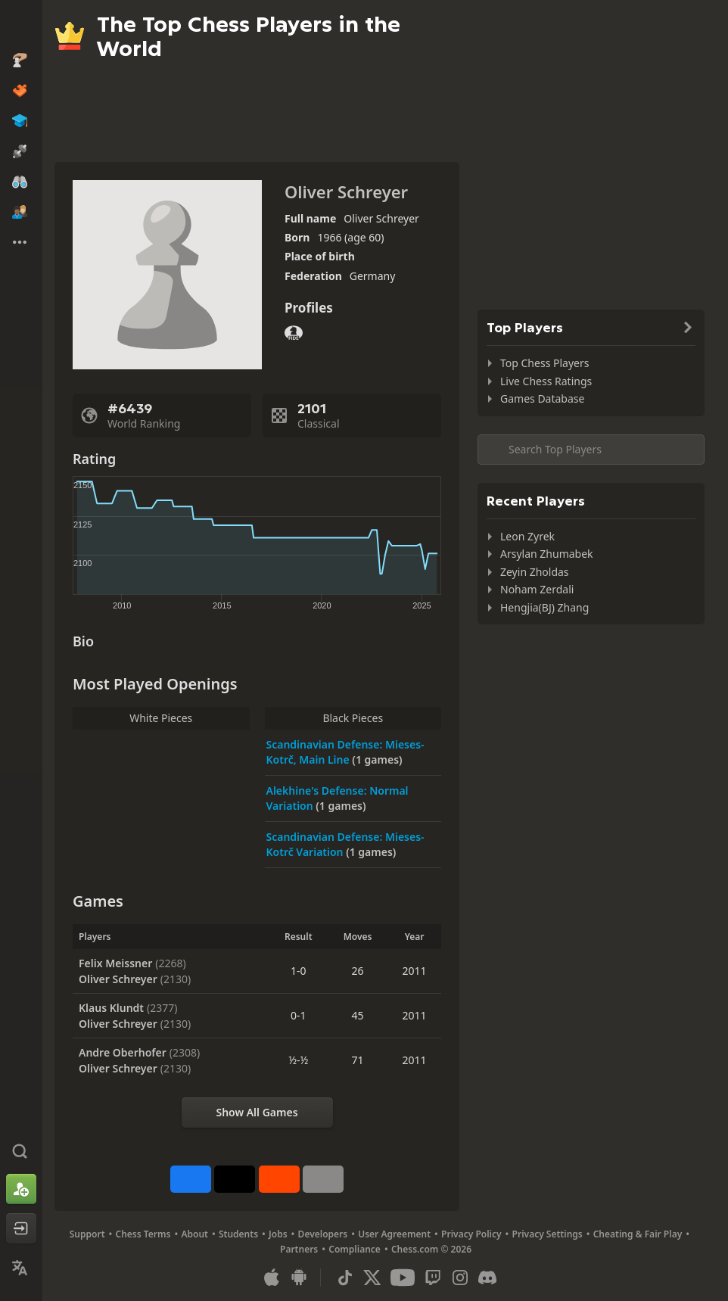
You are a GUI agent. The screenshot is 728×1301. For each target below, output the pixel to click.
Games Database (542, 398)
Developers (323, 1234)
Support (87, 1234)
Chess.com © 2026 (431, 1249)
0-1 (298, 1015)
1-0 (298, 970)
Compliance (354, 1249)
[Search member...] (591, 449)
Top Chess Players (544, 363)
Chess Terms (143, 1234)
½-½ (298, 1060)
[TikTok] (345, 1277)
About (194, 1234)
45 (358, 1015)
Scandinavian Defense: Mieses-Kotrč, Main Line (345, 752)
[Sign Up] (21, 1189)
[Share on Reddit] (279, 1179)
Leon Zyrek (527, 536)
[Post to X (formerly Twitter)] (234, 1179)
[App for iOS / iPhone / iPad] (272, 1277)
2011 (415, 970)
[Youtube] (402, 1277)
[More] (323, 1179)
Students (238, 1234)
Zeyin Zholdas (534, 572)
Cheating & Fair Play (638, 1234)
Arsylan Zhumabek (546, 553)
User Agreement (394, 1234)
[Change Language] (21, 1268)
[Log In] (21, 1228)
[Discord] (487, 1277)
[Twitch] (433, 1277)
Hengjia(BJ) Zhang (544, 607)
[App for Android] (299, 1277)
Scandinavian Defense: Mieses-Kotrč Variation (345, 844)
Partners (299, 1249)
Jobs (278, 1234)
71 (358, 1060)
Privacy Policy (471, 1234)
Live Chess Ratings (546, 381)
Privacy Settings (547, 1234)
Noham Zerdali (537, 589)
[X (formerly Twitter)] (372, 1277)
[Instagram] (460, 1277)
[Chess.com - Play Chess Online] (21, 25)
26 (358, 970)
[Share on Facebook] (190, 1179)
